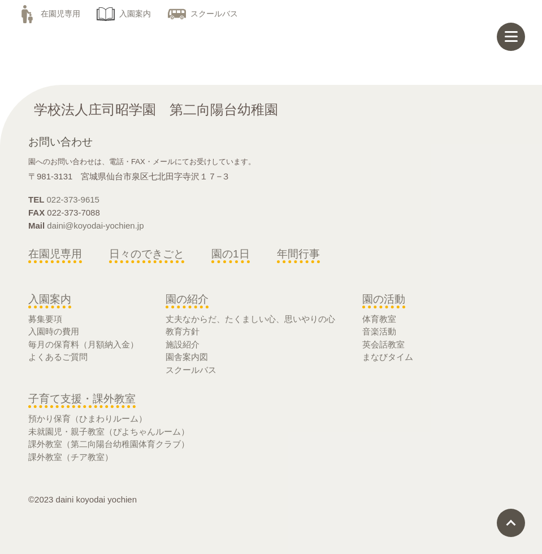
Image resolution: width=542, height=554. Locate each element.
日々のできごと (146, 254)
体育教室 (379, 319)
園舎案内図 (187, 357)
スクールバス (203, 13)
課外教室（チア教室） (70, 457)
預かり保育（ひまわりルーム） (87, 418)
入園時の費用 (53, 331)
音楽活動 (379, 331)
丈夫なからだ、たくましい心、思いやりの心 (250, 319)
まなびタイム (387, 357)
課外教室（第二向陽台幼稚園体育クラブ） (108, 444)
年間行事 (298, 254)
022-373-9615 (73, 199)
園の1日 (230, 254)
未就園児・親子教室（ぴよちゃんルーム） (108, 431)
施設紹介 (183, 344)
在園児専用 (49, 13)
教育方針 (183, 331)
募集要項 (45, 319)
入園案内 (124, 13)
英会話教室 (383, 344)
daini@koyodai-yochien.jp (95, 225)
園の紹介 (187, 299)
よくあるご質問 (58, 357)
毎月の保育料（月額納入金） (83, 344)
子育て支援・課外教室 (82, 399)
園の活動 (383, 299)
